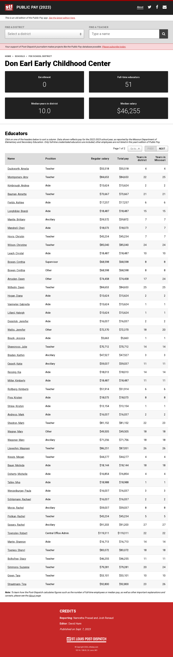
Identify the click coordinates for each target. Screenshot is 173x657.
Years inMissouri (160, 159)
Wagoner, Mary (16, 440)
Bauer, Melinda (16, 465)
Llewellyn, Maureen (19, 448)
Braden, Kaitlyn (16, 355)
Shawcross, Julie (17, 346)
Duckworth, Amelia (18, 168)
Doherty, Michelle (17, 474)
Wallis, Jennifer (16, 329)
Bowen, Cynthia (16, 262)
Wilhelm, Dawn (16, 287)
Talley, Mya (14, 482)
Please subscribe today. (114, 46)
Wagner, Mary (15, 431)
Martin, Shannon (17, 541)
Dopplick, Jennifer (18, 321)
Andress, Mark (16, 414)
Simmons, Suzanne (18, 567)
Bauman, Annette (17, 194)
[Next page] (162, 148)
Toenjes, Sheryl (16, 550)
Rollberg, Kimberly (18, 389)
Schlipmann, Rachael (19, 499)
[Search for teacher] (128, 34)
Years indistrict (141, 159)
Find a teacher (98, 27)
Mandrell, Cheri (16, 228)
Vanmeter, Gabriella (19, 304)
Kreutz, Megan (16, 457)
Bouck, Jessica (16, 338)
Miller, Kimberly (16, 380)
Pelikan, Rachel (16, 516)
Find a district (14, 27)
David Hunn (74, 623)
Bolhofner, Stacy (17, 558)
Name (11, 158)
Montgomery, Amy (18, 177)
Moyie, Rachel (16, 507)
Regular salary (100, 158)
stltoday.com (93, 647)
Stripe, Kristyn (16, 406)
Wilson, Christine (17, 245)
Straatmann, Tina (17, 584)
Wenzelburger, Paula (19, 490)
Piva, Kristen (15, 397)
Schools (20, 56)
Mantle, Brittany (16, 219)
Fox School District (40, 56)
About (32, 595)
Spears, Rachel (16, 524)
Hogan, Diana (15, 295)
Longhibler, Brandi (18, 211)
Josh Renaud (106, 618)
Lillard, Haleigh (16, 312)
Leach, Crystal (16, 253)
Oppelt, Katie (15, 363)
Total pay (123, 158)
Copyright (80, 647)
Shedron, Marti (16, 423)
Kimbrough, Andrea (18, 185)
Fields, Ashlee (16, 202)
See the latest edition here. (62, 17)
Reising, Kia (14, 372)
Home (8, 56)
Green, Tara (14, 575)
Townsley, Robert (17, 533)
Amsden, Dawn (16, 279)
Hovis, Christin (16, 236)
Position (50, 158)
